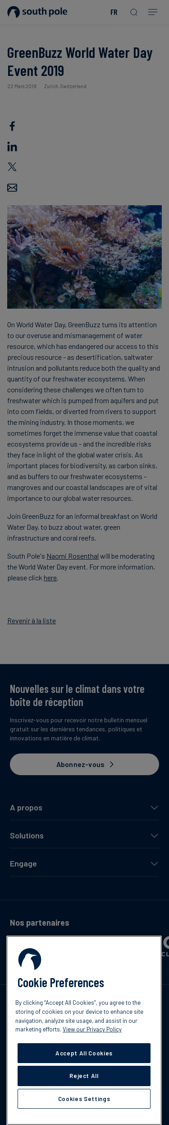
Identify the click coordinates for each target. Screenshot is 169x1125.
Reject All (84, 1075)
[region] (84, 1030)
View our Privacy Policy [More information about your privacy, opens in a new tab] (92, 1029)
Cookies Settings (84, 1098)
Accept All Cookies (84, 1053)
